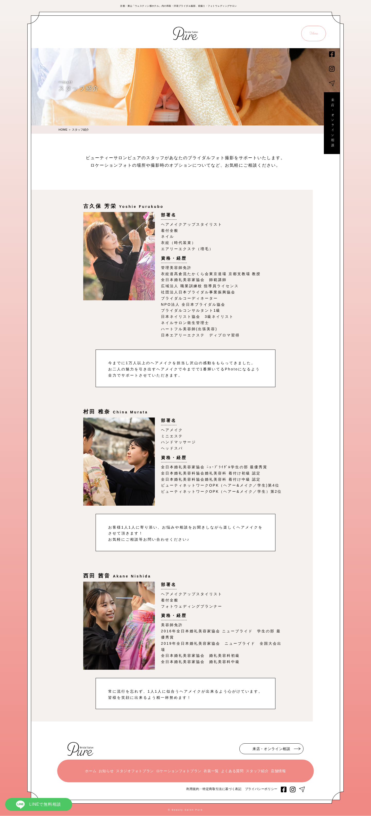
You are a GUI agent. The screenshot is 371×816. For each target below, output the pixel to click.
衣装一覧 (211, 771)
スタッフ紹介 (257, 771)
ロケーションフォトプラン (178, 771)
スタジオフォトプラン (135, 771)
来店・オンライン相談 (332, 124)
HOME (63, 129)
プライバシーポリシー (261, 789)
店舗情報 (278, 771)
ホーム (90, 771)
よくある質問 (232, 771)
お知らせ (106, 771)
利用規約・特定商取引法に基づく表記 (213, 789)
